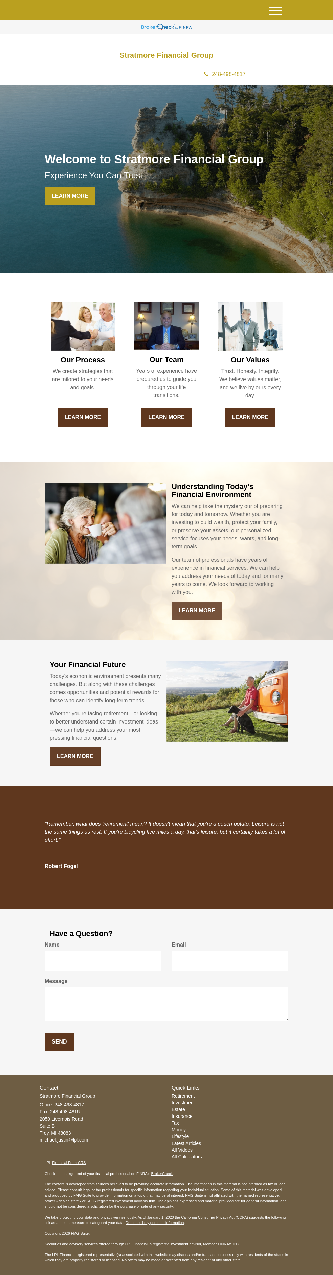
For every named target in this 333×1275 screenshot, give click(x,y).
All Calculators (187, 1156)
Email (179, 945)
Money (179, 1129)
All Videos (182, 1150)
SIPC (234, 1244)
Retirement (183, 1096)
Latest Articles (186, 1143)
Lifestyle (180, 1136)
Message (56, 981)
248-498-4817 (225, 74)
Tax (175, 1123)
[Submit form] (59, 1042)
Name (52, 945)
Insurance (182, 1116)
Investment (183, 1102)
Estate (178, 1109)
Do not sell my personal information (155, 1223)
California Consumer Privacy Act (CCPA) (214, 1217)
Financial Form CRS (69, 1163)
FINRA (223, 1244)
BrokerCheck (162, 1174)
